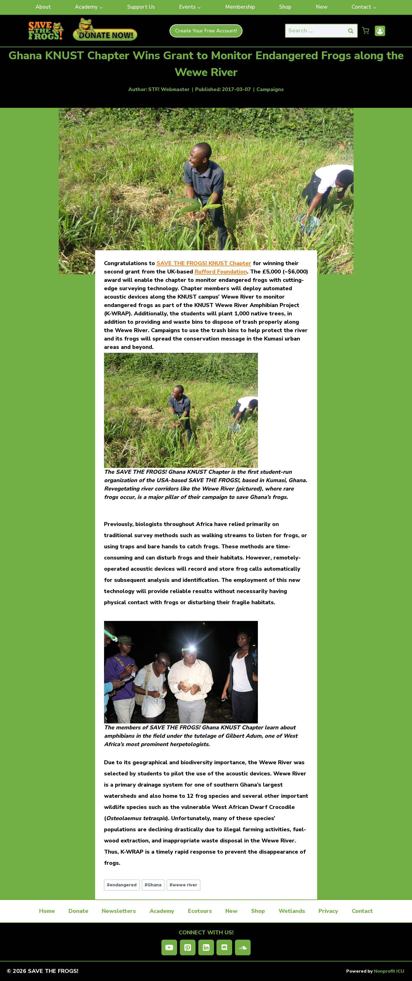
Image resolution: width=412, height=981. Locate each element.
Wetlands (292, 911)
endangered (121, 885)
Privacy (328, 911)
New (322, 7)
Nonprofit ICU (389, 971)
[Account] (380, 31)
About (43, 7)
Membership (240, 7)
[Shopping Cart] (366, 30)
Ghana (153, 885)
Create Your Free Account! (206, 30)
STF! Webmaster (169, 89)
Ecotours (200, 911)
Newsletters (119, 911)
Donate (78, 911)
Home (47, 911)
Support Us (141, 7)
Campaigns (270, 89)
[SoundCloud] (243, 947)
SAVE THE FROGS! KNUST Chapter (204, 263)
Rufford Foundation (221, 271)
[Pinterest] (188, 947)
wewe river (183, 885)
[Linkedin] (206, 947)
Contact (362, 911)
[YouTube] (169, 947)
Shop (285, 7)
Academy (162, 911)
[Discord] (224, 947)
